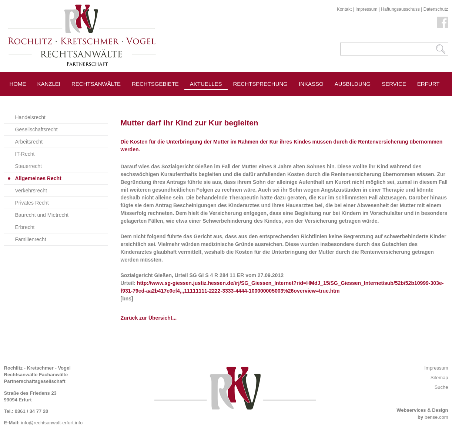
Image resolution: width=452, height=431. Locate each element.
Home (18, 84)
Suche (441, 387)
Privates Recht (32, 203)
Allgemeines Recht (38, 178)
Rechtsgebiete (155, 84)
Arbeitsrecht (29, 142)
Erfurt (428, 84)
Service (394, 84)
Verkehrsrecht (31, 190)
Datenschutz (435, 9)
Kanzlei (49, 84)
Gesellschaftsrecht (36, 129)
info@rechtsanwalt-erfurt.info (52, 422)
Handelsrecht (30, 117)
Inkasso (311, 84)
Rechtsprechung (260, 84)
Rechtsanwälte (96, 84)
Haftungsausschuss (400, 9)
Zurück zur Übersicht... (149, 318)
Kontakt (344, 9)
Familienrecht (30, 239)
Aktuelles (206, 84)
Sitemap (439, 377)
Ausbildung (353, 84)
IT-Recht (25, 154)
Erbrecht (25, 227)
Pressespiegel (256, 100)
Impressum (366, 9)
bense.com (436, 417)
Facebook (442, 22)
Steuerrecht (28, 166)
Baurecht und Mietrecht (42, 215)
